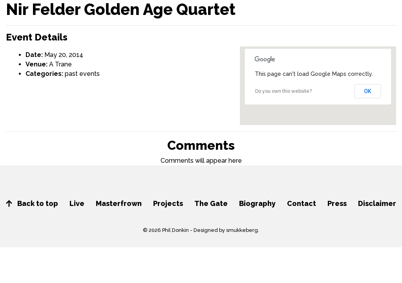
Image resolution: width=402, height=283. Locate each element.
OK (367, 91)
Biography (257, 203)
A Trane (60, 64)
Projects (168, 203)
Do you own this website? (283, 91)
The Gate (211, 203)
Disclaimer (377, 203)
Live (76, 203)
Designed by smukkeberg (226, 230)
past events (82, 73)
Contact (301, 203)
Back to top (32, 203)
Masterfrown (119, 203)
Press (337, 203)
